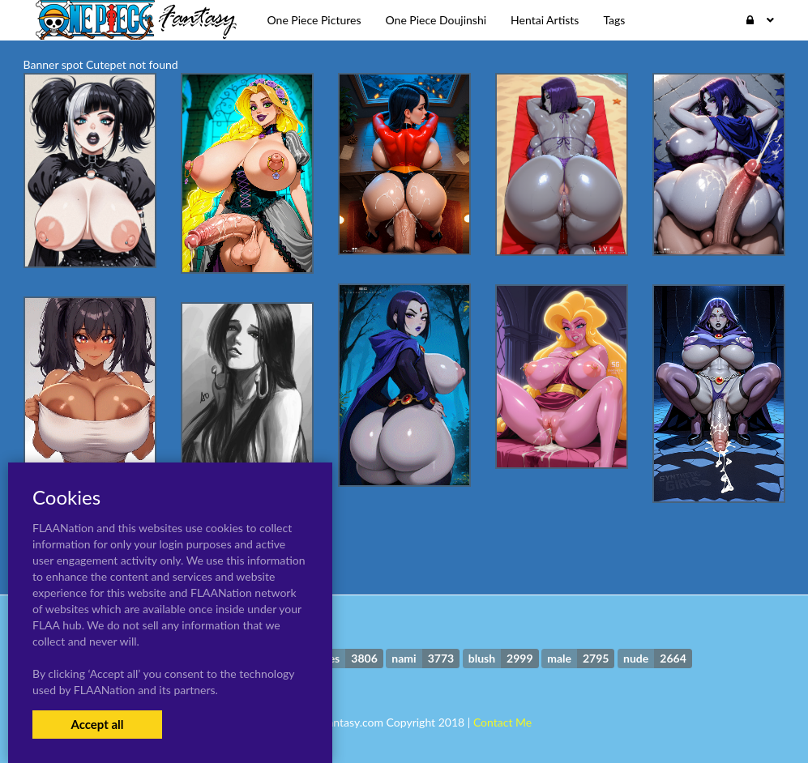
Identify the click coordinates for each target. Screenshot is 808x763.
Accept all (97, 724)
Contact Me (502, 722)
